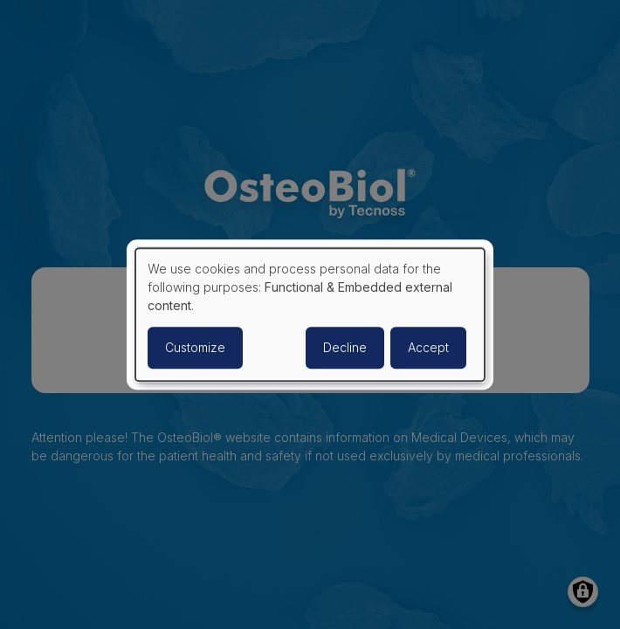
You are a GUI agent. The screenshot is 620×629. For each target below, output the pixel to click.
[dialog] (310, 314)
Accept (428, 347)
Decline (345, 347)
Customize (195, 347)
